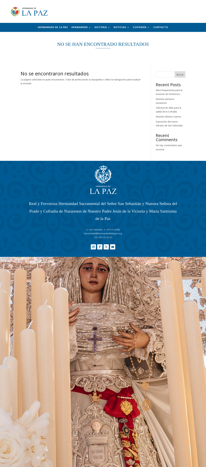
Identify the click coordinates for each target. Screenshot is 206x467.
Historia (100, 27)
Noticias (120, 27)
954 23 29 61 (105, 237)
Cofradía (139, 27)
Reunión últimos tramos (168, 116)
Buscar (180, 74)
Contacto (160, 27)
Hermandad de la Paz (53, 27)
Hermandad (79, 27)
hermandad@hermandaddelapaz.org (103, 233)
